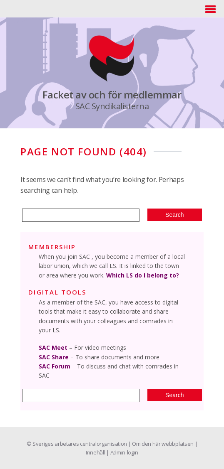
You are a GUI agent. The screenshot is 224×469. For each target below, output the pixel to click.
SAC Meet (53, 347)
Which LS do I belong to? (142, 275)
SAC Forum (54, 366)
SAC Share (54, 357)
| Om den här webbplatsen (161, 443)
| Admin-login (122, 452)
